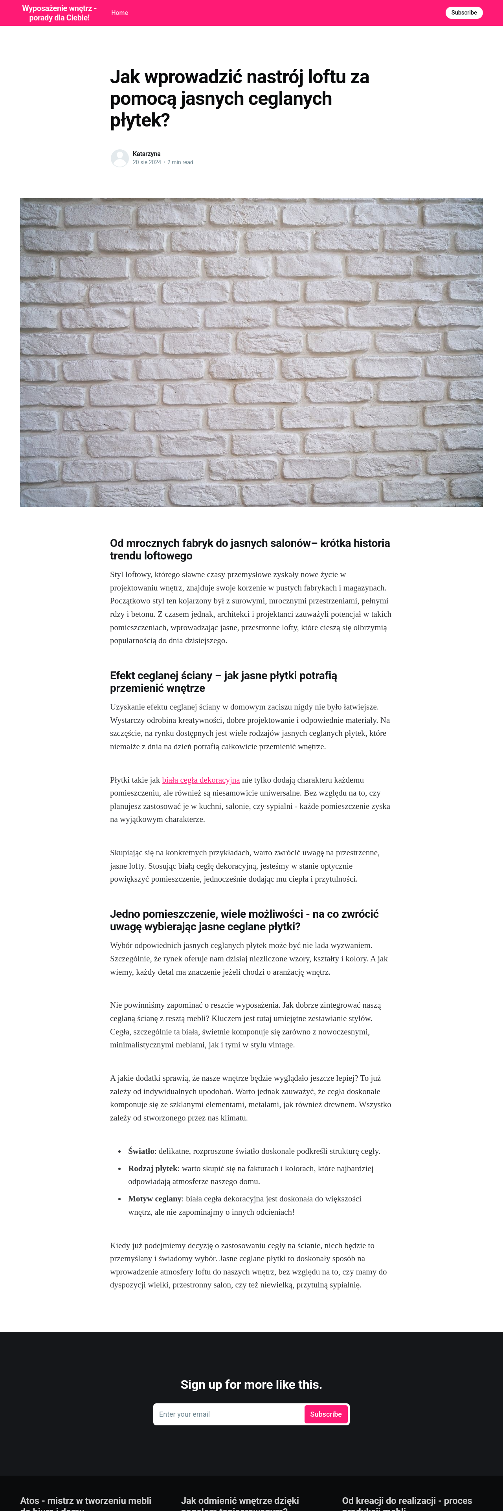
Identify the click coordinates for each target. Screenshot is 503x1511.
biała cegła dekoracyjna (201, 780)
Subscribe (464, 12)
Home (119, 13)
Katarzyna (147, 154)
